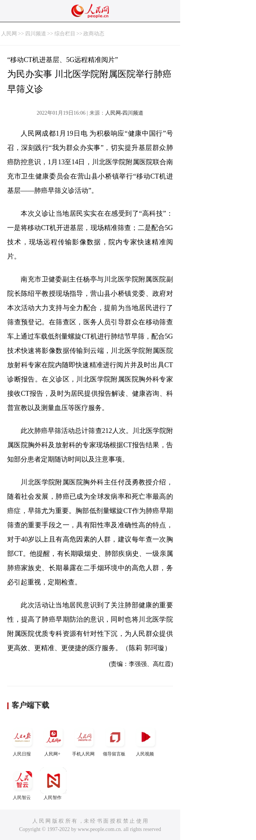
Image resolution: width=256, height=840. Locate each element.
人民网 (9, 33)
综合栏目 (64, 33)
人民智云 (22, 783)
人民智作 (53, 783)
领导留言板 (115, 740)
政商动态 (93, 33)
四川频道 (35, 33)
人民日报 (22, 740)
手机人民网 (84, 740)
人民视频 (146, 740)
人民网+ (53, 740)
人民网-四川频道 (124, 113)
